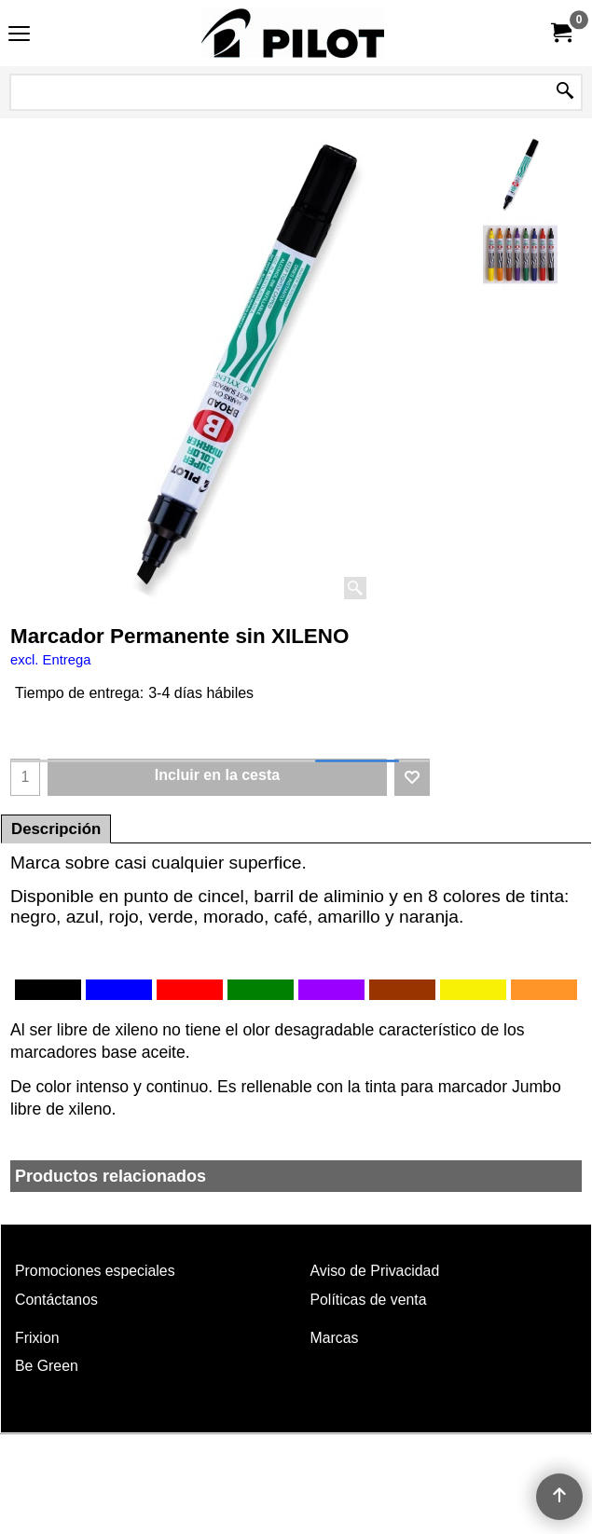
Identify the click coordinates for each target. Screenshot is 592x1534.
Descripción (56, 829)
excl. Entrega (50, 659)
